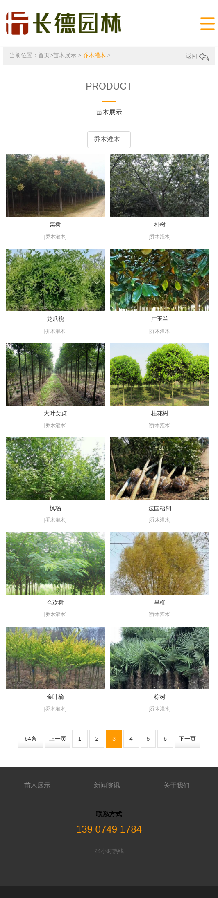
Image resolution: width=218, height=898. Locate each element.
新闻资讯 (107, 784)
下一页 (187, 737)
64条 (31, 737)
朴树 (160, 223)
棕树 (160, 695)
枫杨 (55, 507)
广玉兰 (159, 318)
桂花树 (159, 412)
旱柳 (160, 601)
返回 (197, 55)
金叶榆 (55, 695)
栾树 (55, 223)
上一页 (57, 737)
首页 (44, 54)
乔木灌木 (94, 54)
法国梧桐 (159, 507)
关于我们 (177, 784)
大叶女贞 (55, 412)
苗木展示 (64, 54)
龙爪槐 (55, 318)
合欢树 (55, 601)
